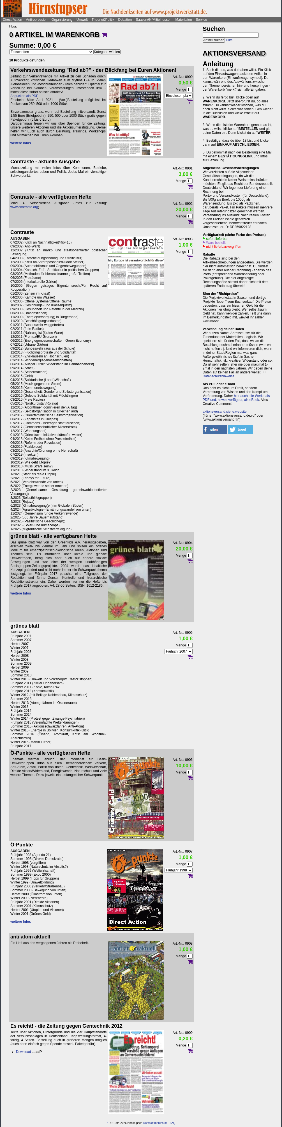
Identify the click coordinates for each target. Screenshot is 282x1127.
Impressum (160, 1122)
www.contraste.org (24, 207)
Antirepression (37, 20)
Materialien (183, 20)
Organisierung (61, 20)
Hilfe (229, 40)
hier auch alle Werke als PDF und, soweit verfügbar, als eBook (236, 398)
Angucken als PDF (24, 96)
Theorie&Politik (103, 20)
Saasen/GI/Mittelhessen (153, 20)
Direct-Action (12, 20)
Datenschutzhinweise (218, 376)
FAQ (172, 1122)
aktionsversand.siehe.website (225, 412)
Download (23, 1052)
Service (201, 20)
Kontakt (148, 1122)
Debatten (125, 20)
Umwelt (82, 20)
